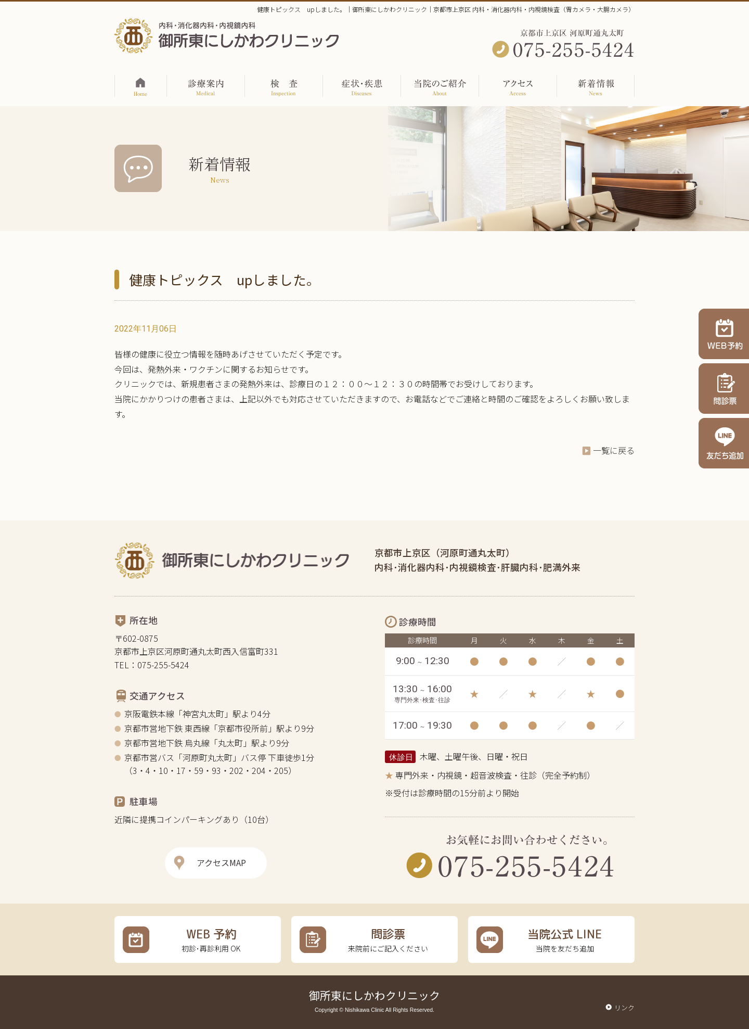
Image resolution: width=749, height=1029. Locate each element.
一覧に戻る (614, 450)
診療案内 (206, 83)
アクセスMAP (221, 862)
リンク (624, 1007)
